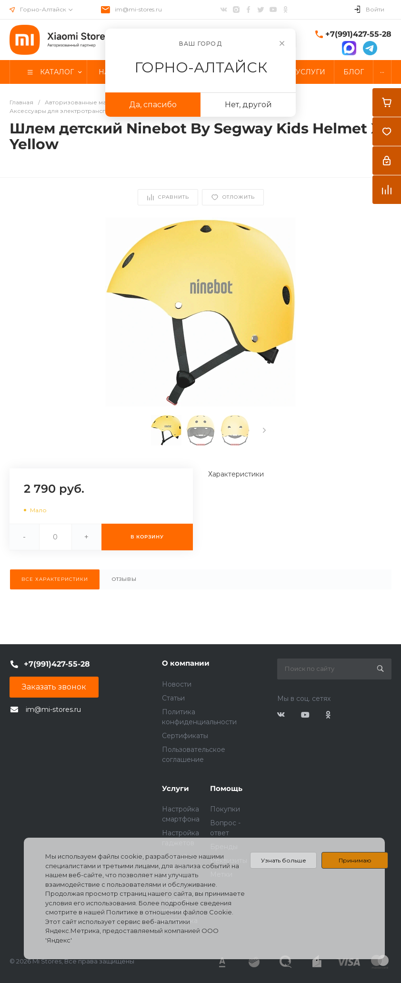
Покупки (225, 809)
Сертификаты (185, 735)
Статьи (173, 698)
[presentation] (264, 430)
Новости (176, 684)
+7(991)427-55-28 (358, 34)
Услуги (175, 788)
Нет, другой (248, 104)
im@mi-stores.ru (138, 9)
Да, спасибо (153, 104)
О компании (186, 663)
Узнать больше (283, 860)
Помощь (226, 788)
